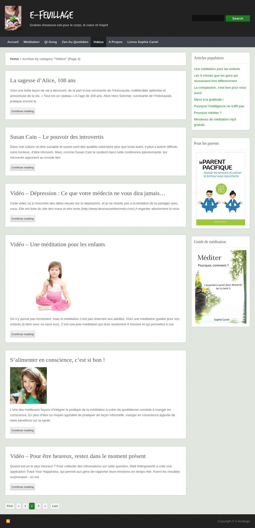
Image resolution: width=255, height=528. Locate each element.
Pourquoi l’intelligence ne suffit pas (219, 106)
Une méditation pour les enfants (217, 69)
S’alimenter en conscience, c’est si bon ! (57, 360)
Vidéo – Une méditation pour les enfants (57, 244)
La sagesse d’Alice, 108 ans (43, 80)
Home (14, 59)
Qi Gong (50, 42)
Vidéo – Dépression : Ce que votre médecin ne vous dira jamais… (88, 193)
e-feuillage (51, 15)
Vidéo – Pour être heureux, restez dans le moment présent (78, 456)
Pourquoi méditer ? (207, 113)
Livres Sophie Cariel (143, 42)
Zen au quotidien (75, 42)
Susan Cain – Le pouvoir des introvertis (56, 137)
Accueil (13, 42)
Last (55, 506)
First (10, 506)
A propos (116, 42)
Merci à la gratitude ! (209, 99)
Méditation (31, 42)
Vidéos (98, 42)
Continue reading (23, 111)
